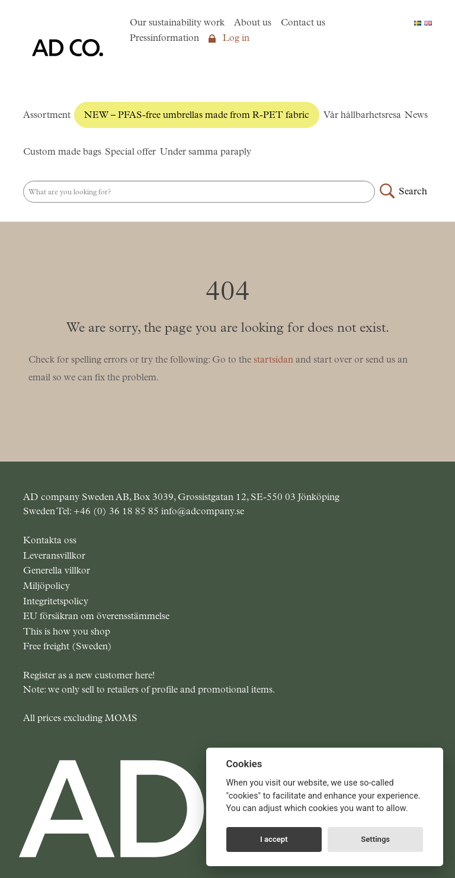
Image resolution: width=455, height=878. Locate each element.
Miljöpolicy (46, 585)
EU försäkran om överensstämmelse (96, 615)
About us (252, 22)
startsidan (273, 359)
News (416, 114)
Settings (375, 839)
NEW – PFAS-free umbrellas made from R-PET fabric (196, 114)
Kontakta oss (49, 540)
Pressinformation (164, 37)
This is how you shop (66, 631)
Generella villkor (56, 570)
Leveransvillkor (54, 555)
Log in (229, 37)
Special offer (130, 151)
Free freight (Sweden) (67, 646)
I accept (274, 839)
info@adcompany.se (202, 511)
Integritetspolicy (55, 601)
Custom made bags (62, 151)
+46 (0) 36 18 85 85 (117, 511)
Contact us (303, 22)
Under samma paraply (205, 151)
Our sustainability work (177, 22)
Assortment (47, 114)
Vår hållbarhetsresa (362, 114)
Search (413, 191)
